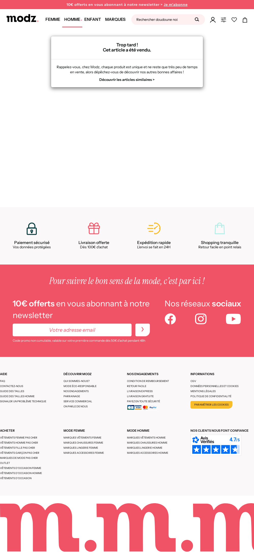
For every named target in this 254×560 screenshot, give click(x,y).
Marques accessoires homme (147, 452)
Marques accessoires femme (84, 452)
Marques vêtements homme (146, 437)
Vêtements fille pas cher (17, 447)
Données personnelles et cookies (214, 386)
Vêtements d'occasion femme (20, 468)
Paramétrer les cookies (211, 404)
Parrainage (72, 396)
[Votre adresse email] (72, 330)
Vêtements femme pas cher (18, 437)
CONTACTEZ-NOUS (11, 386)
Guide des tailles (12, 391)
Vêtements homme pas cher (19, 442)
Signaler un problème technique (23, 401)
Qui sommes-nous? (77, 381)
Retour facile (136, 386)
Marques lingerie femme (81, 447)
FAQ (2, 381)
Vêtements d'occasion (15, 478)
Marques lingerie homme (144, 447)
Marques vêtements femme (82, 437)
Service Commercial (78, 401)
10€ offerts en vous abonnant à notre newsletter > (127, 5)
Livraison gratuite (140, 396)
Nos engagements (76, 391)
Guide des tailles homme (17, 396)
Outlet (5, 463)
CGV (193, 381)
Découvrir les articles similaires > (127, 79)
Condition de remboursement (148, 381)
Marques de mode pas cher (19, 458)
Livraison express (140, 391)
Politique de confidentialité (210, 396)
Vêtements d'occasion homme (21, 473)
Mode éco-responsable (80, 386)
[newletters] (142, 330)
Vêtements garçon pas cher (19, 452)
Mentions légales (203, 391)
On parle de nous (76, 406)
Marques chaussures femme (83, 442)
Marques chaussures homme (147, 442)
